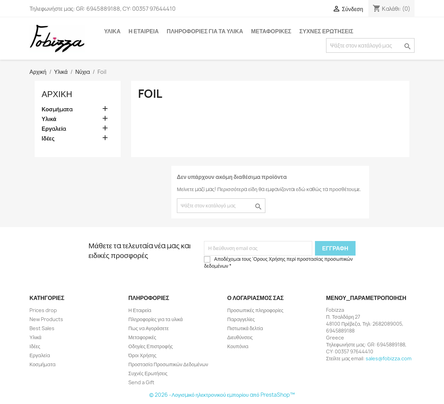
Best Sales (41, 328)
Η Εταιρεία (143, 31)
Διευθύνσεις (240, 337)
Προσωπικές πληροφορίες (255, 310)
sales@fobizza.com (388, 358)
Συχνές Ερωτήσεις (326, 31)
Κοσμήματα (57, 109)
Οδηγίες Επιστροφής (150, 346)
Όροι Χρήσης (142, 355)
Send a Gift (141, 382)
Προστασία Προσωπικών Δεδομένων (168, 364)
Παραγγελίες (241, 319)
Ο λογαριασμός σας (255, 298)
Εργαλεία (54, 128)
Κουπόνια (237, 346)
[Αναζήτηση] (370, 45)
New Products (46, 319)
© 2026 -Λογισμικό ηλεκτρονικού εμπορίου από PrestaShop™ (221, 394)
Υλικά (112, 31)
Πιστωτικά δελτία (245, 328)
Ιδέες (48, 138)
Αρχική (57, 94)
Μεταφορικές (271, 31)
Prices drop (43, 310)
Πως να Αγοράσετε (148, 328)
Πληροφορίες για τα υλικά (205, 31)
